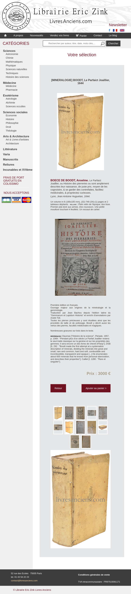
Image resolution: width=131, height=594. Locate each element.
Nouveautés (36, 35)
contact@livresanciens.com (24, 580)
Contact (98, 35)
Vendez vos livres (59, 35)
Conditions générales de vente (94, 574)
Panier (81, 35)
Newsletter (118, 25)
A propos (18, 35)
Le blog (113, 35)
